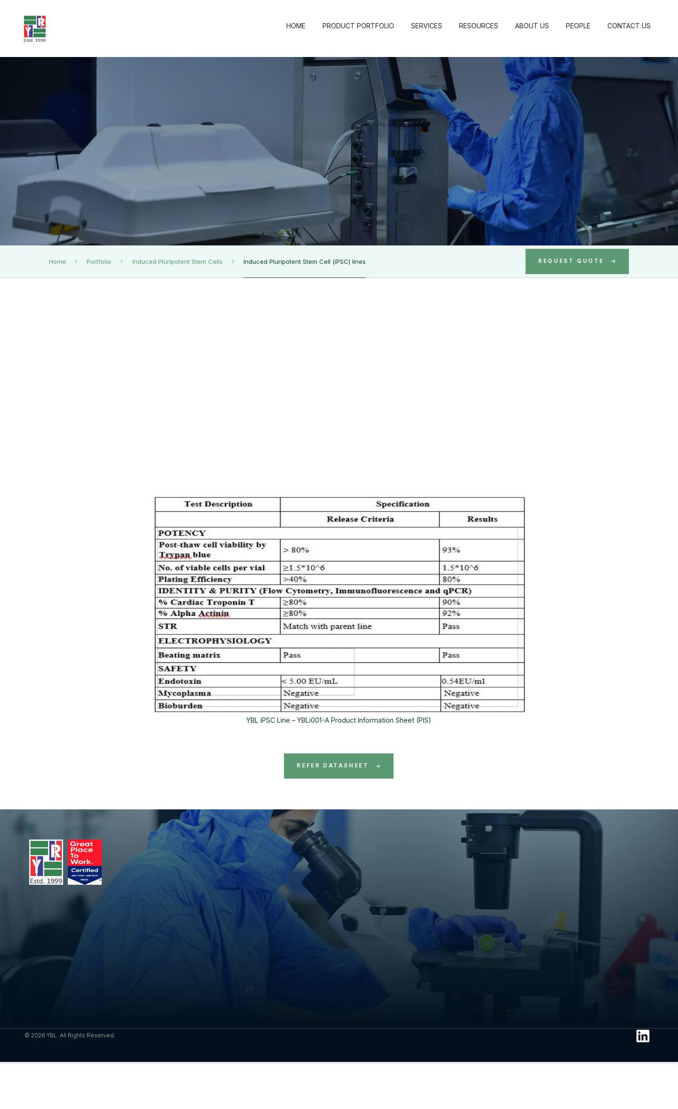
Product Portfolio (231, 856)
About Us (493, 856)
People (581, 856)
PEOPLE (578, 26)
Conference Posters (411, 969)
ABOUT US (532, 26)
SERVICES (426, 26)
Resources (403, 856)
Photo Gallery (401, 956)
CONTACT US (629, 26)
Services (307, 856)
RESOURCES (478, 26)
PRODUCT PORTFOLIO (358, 26)
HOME (296, 26)
